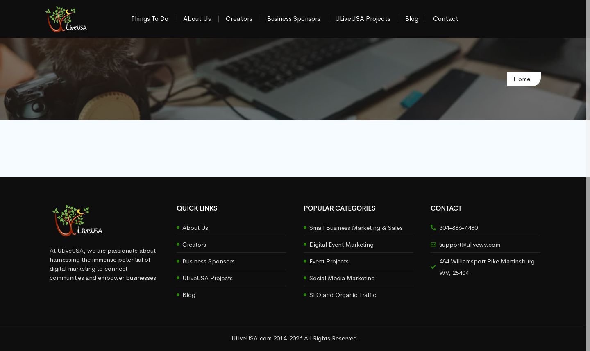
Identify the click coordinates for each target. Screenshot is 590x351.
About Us (197, 18)
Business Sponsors (293, 18)
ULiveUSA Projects (362, 18)
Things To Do (149, 18)
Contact (445, 18)
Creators (239, 18)
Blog (411, 18)
